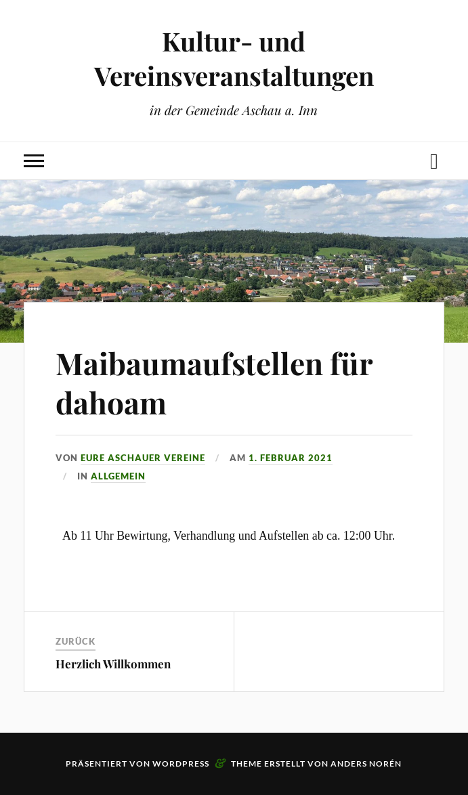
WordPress (180, 763)
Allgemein (118, 476)
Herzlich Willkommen (113, 663)
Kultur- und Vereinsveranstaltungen (234, 58)
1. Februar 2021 (291, 457)
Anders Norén (366, 763)
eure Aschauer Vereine (143, 457)
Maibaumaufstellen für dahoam (214, 382)
